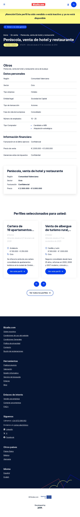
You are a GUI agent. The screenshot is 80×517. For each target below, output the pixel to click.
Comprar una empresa (12, 403)
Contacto (7, 347)
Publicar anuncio (10, 365)
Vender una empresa (11, 399)
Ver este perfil (16, 271)
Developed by (40, 506)
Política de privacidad (11, 343)
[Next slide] (43, 284)
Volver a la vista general (16, 27)
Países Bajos (8, 451)
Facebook (10, 437)
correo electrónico (21, 425)
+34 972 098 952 (19, 421)
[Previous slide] (36, 284)
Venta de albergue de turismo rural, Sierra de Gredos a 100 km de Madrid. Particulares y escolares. (58, 228)
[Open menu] (4, 4)
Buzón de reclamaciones (13, 351)
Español (6, 473)
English (6, 477)
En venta (14, 35)
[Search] (74, 4)
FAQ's (5, 407)
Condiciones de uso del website (15, 335)
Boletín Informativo (11, 373)
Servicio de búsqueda (12, 377)
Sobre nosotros (9, 331)
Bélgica (6, 455)
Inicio (5, 35)
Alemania (7, 459)
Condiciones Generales (12, 339)
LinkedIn (9, 429)
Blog (5, 385)
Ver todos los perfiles (39, 293)
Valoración (7, 369)
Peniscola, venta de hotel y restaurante (37, 35)
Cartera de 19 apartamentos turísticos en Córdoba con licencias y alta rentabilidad (19, 228)
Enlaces (6, 381)
